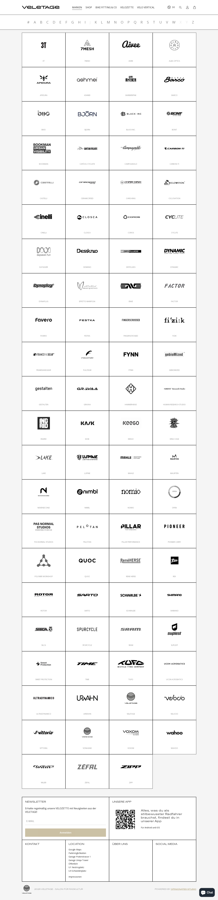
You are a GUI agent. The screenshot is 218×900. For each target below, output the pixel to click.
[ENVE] (131, 290)
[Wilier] (43, 771)
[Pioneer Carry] (174, 531)
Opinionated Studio (183, 889)
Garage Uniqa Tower (78, 860)
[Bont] (174, 119)
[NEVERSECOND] (43, 497)
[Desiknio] (87, 256)
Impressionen (75, 876)
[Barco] (174, 84)
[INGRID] (43, 428)
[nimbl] (87, 497)
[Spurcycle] (87, 634)
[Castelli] (43, 187)
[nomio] (131, 497)
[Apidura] (43, 84)
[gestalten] (43, 393)
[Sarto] (87, 600)
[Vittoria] (43, 737)
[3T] (43, 50)
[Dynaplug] (43, 290)
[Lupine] (87, 462)
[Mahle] (131, 462)
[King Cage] (174, 428)
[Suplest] (174, 634)
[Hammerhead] (131, 393)
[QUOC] (87, 565)
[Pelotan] (87, 531)
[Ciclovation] (174, 187)
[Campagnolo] (131, 153)
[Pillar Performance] (131, 531)
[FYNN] (131, 359)
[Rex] (174, 565)
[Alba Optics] (174, 50)
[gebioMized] (174, 359)
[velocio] (174, 703)
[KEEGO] (131, 428)
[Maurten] (174, 462)
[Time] (87, 668)
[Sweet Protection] (43, 668)
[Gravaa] (87, 393)
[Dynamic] (174, 256)
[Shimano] (174, 600)
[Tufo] (131, 668)
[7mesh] (87, 50)
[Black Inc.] (131, 119)
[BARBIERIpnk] (131, 84)
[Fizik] (174, 325)
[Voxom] (131, 737)
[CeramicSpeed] (87, 187)
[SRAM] (131, 634)
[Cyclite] (174, 222)
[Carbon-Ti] (174, 153)
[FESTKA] (87, 325)
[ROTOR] (43, 600)
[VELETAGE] (131, 703)
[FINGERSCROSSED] (131, 325)
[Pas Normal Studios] (43, 531)
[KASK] (87, 428)
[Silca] (43, 634)
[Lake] (43, 462)
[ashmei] (87, 84)
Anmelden (65, 832)
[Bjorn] (87, 119)
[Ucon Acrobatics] (174, 668)
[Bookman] (43, 153)
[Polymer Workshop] (43, 565)
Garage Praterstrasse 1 (80, 856)
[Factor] (174, 290)
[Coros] (131, 222)
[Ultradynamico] (43, 703)
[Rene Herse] (131, 565)
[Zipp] (131, 771)
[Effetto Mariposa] (87, 290)
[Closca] (87, 222)
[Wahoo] (174, 737)
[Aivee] (131, 50)
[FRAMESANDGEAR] (43, 359)
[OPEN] (174, 497)
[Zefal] (87, 771)
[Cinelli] (43, 222)
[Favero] (43, 325)
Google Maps (75, 849)
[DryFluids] (131, 256)
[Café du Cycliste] (87, 153)
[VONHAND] (87, 737)
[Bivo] (43, 119)
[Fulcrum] (87, 359)
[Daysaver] (43, 256)
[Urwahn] (87, 703)
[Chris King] (131, 187)
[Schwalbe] (131, 600)
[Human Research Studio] (174, 393)
